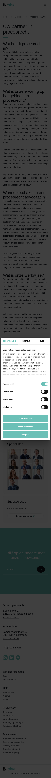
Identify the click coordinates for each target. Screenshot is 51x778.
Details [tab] (26, 341)
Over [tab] (42, 341)
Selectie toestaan (25, 426)
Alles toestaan (25, 418)
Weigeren (25, 435)
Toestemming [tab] (9, 341)
